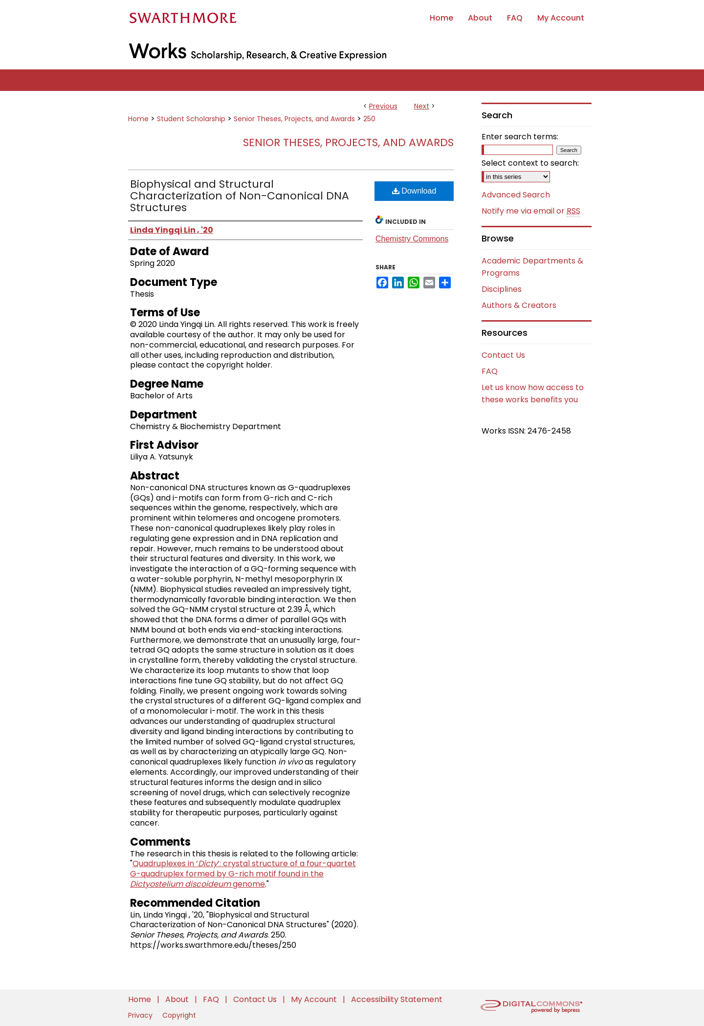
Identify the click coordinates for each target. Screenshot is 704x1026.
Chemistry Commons (411, 239)
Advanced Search (516, 194)
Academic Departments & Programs (532, 267)
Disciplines (502, 289)
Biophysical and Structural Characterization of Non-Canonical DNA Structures (239, 195)
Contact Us (503, 355)
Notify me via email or (531, 211)
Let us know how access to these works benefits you (533, 393)
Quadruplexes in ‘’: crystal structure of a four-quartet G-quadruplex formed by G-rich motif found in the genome (243, 874)
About (178, 999)
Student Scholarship (191, 119)
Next (421, 106)
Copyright (179, 1015)
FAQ (490, 371)
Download (414, 191)
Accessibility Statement (396, 999)
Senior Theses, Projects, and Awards (294, 119)
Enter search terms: (520, 136)
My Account (315, 999)
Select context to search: (530, 163)
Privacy (141, 1015)
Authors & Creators (519, 305)
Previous (383, 106)
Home (138, 119)
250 (369, 119)
